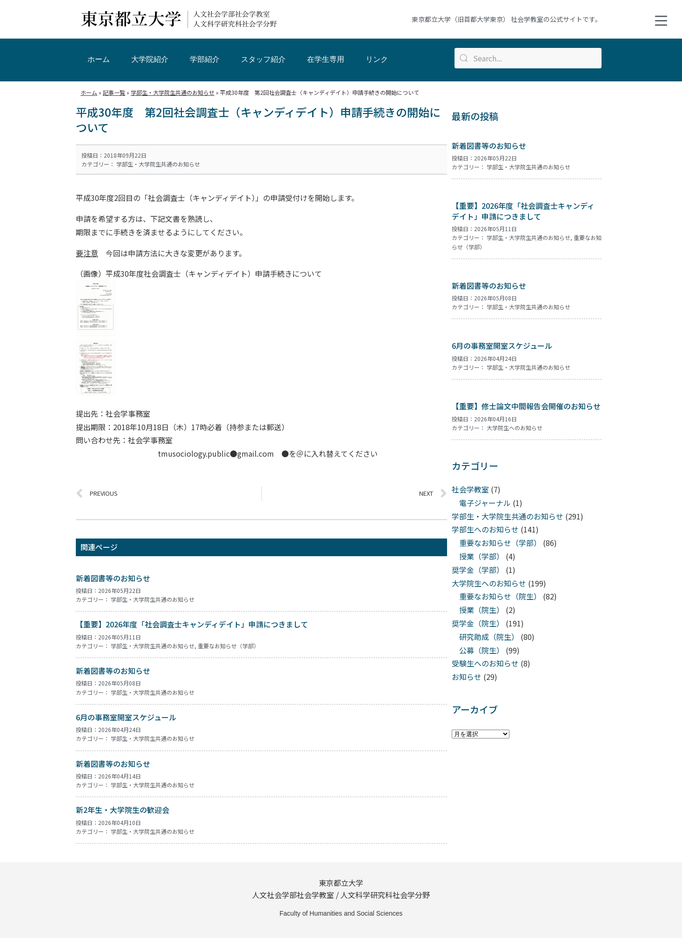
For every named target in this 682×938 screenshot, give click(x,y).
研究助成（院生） (489, 636)
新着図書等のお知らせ (113, 578)
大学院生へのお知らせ (514, 428)
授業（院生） (481, 609)
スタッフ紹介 (263, 59)
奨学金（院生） (478, 623)
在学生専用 (325, 59)
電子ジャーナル (485, 502)
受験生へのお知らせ (485, 663)
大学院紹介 (149, 59)
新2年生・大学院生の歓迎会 (122, 809)
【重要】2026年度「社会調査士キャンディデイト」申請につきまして (192, 624)
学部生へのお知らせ (485, 529)
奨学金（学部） (478, 569)
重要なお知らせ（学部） (228, 646)
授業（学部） (481, 556)
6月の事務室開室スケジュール (126, 717)
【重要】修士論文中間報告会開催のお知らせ (526, 406)
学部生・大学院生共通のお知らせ (158, 164)
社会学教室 (470, 489)
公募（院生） (481, 650)
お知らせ (466, 676)
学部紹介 (205, 59)
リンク (377, 59)
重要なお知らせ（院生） (500, 596)
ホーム (98, 59)
